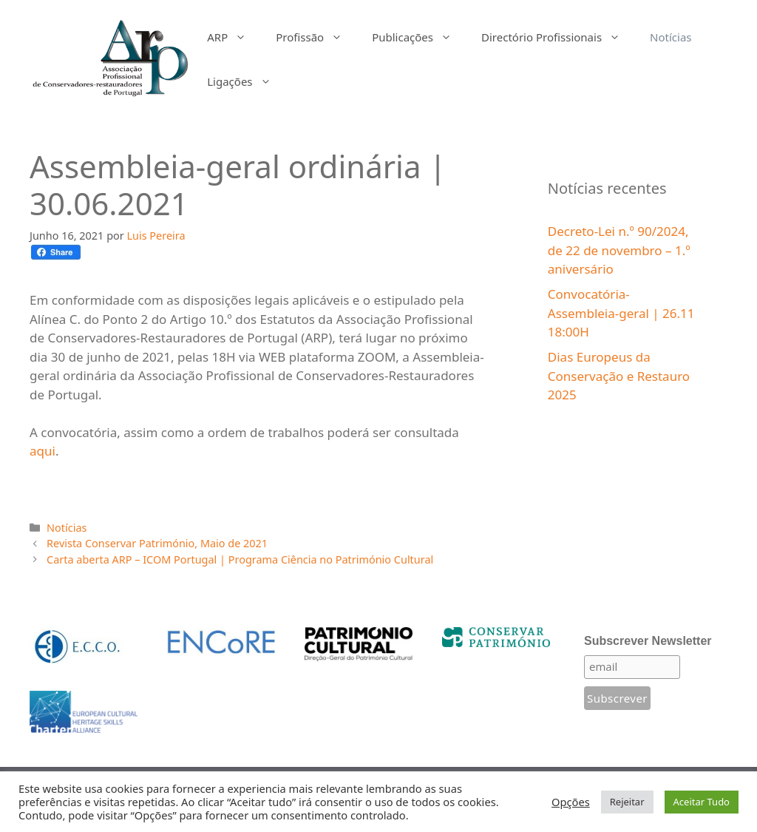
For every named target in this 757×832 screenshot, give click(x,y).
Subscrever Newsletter (648, 641)
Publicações (419, 37)
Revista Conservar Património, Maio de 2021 (157, 543)
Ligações (246, 81)
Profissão (316, 37)
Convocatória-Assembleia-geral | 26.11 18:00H (621, 312)
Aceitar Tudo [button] (701, 801)
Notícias (670, 37)
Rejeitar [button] (627, 801)
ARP (234, 37)
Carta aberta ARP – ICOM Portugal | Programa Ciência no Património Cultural (240, 559)
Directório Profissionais (558, 37)
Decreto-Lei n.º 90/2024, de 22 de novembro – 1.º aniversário (619, 250)
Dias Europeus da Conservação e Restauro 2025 (619, 375)
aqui (42, 450)
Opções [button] (570, 801)
